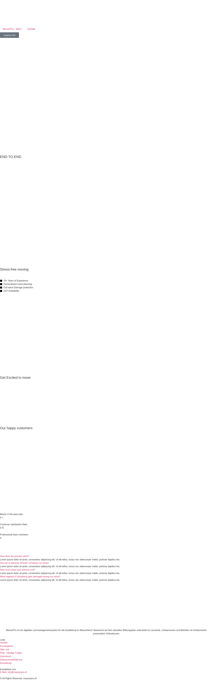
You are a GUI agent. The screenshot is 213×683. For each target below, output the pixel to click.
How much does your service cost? (17, 570)
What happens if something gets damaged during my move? (30, 576)
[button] (106, 556)
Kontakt (31, 29)
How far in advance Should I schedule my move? (24, 563)
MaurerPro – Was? (12, 29)
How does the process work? (14, 556)
